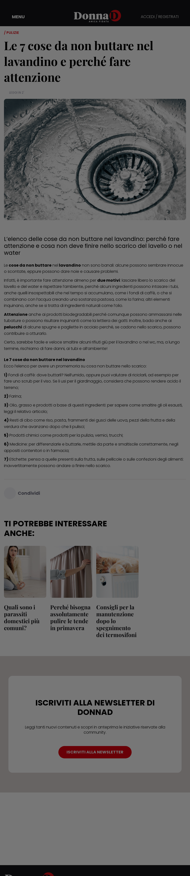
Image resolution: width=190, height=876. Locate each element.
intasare (160, 286)
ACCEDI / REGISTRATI (160, 17)
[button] (15, 17)
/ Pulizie (11, 32)
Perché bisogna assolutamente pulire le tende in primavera (70, 617)
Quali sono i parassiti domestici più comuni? (22, 617)
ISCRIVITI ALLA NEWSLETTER (95, 752)
